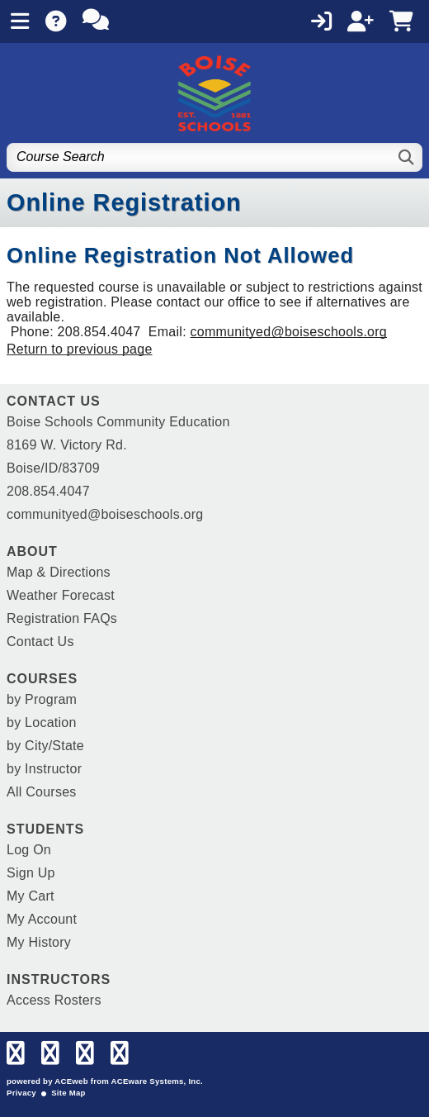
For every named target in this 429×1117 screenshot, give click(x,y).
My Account (42, 919)
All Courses (42, 792)
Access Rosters (54, 1000)
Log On (29, 850)
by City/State (45, 746)
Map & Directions (59, 572)
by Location (42, 722)
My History (39, 942)
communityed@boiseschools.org (289, 332)
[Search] (407, 157)
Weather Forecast (61, 595)
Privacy (21, 1092)
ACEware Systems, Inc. (157, 1081)
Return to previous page (80, 349)
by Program (42, 699)
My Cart (30, 896)
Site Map (68, 1092)
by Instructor (44, 769)
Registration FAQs (62, 618)
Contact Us (40, 642)
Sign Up (31, 873)
